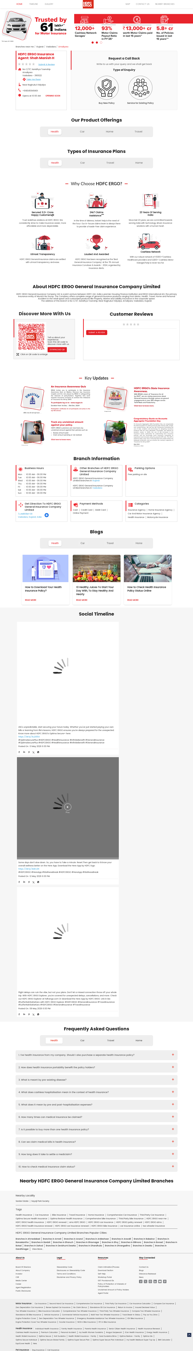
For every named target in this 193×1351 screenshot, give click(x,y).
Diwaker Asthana (55, 1116)
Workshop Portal (105, 983)
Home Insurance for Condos (94, 1095)
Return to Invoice (125, 1013)
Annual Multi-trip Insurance (139, 1063)
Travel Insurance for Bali (129, 1066)
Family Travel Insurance (88, 1063)
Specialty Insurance (47, 1109)
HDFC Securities (68, 1176)
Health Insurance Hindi (41, 1159)
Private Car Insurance (86, 1122)
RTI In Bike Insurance (107, 1028)
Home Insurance (71, 1142)
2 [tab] (96, 42)
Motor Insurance (87, 1142)
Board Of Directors (23, 973)
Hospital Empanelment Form (50, 1135)
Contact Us (143, 973)
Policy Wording (73, 1129)
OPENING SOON (52, 95)
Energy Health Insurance (157, 1038)
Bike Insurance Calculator (49, 1017)
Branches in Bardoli (41, 948)
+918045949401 (30, 90)
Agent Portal (103, 999)
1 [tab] (92, 42)
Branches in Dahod (33, 952)
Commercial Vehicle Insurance (75, 1021)
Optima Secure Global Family (52, 1046)
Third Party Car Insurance (115, 1010)
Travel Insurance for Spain (110, 1074)
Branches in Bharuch (63, 948)
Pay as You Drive (150, 1021)
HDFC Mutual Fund (85, 1176)
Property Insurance (100, 1091)
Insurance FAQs (51, 1149)
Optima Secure (45, 1042)
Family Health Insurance (71, 1035)
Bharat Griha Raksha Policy (67, 1095)
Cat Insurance (53, 1056)
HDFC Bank (37, 1169)
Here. (35, 1049)
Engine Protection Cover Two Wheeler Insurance (36, 1028)
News (141, 983)
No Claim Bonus (80, 1013)
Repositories (127, 1149)
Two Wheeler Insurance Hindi (85, 1159)
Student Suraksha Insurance (112, 1063)
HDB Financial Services (117, 1176)
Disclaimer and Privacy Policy (69, 983)
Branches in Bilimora (131, 948)
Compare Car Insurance (164, 1010)
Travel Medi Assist (78, 1149)
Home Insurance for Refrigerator (89, 1088)
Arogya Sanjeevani (114, 1038)
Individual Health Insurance (46, 1035)
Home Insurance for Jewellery (60, 1088)
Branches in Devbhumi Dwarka (61, 952)
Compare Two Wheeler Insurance (146, 1017)
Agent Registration (23, 993)
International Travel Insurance (125, 1078)
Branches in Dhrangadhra (117, 952)
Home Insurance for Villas (119, 1095)
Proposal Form (58, 1129)
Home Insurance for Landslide (28, 1091)
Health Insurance (44, 1122)
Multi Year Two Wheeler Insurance (105, 1021)
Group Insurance (136, 1105)
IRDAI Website (95, 1149)
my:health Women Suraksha (91, 1038)
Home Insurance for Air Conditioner (30, 1088)
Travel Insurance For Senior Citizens (30, 1066)
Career (18, 990)
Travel (110, 543)
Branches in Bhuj (110, 948)
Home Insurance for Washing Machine (133, 1084)
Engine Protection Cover (26, 1024)
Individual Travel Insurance (63, 1063)
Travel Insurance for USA (54, 1078)
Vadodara (51, 47)
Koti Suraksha (60, 1042)
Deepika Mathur (38, 1116)
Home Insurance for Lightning (118, 1088)
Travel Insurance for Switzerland (137, 1074)
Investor (19, 980)
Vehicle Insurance (51, 1021)
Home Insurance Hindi (110, 1159)
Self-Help (102, 980)
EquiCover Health (23, 1049)
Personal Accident (68, 1038)
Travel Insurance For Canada (154, 1066)
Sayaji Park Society (40, 907)
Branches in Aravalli (121, 945)
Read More (30, 600)
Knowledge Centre (111, 1149)
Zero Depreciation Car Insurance (29, 1013)
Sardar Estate (22, 907)
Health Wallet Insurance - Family (82, 1042)
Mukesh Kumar (71, 1116)
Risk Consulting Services (26, 1109)
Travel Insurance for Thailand (28, 1078)
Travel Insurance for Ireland (106, 1070)
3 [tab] (100, 42)
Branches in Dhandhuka (90, 952)
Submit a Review (46, 64)
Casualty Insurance (118, 1105)
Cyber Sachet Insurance (44, 1105)
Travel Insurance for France (52, 1070)
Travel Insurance (42, 1063)
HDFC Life (55, 1176)
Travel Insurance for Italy (131, 1070)
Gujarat (40, 47)
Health (55, 543)
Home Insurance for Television (101, 1084)
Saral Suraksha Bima (108, 1042)
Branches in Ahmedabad (28, 945)
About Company (23, 976)
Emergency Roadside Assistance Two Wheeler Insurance (100, 1024)
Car (83, 543)
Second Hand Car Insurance (61, 1010)
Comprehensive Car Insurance (89, 1010)
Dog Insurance (38, 1056)
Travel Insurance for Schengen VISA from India (68, 1066)
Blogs (141, 976)
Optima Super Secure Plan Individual (108, 1046)
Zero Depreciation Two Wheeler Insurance (56, 1024)
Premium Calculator (49, 1038)
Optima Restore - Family (130, 1042)
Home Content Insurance (26, 1095)
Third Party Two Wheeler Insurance (114, 1017)
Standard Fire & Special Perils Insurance (74, 1105)
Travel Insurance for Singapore (83, 1074)
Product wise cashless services (78, 1135)
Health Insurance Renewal (149, 1035)
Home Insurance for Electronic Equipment (151, 1088)
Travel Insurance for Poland (55, 1074)
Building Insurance (81, 1091)
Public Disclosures (23, 997)
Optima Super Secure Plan (79, 1046)
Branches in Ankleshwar (97, 945)
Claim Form (88, 1129)
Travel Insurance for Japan (156, 1070)
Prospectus (44, 1129)
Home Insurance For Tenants (47, 1084)
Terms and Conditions (66, 980)
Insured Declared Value (145, 1013)
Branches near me (25, 47)
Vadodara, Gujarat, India (30, 517)
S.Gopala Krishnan (88, 1116)
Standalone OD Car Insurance (102, 1013)
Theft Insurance (46, 1095)
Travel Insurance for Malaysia (28, 1074)
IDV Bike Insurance (135, 1024)
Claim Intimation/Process (108, 973)
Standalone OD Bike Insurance (28, 1021)
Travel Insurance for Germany (79, 1070)
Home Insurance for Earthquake (57, 1091)
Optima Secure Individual (26, 1046)
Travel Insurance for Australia (103, 1066)
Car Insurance (40, 1010)
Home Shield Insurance (157, 1091)
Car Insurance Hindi (62, 1159)
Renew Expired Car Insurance (58, 1013)
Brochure (33, 1129)
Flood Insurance (117, 1091)
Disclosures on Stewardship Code (71, 976)
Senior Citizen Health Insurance (122, 1035)
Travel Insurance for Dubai (27, 1070)
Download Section (105, 976)
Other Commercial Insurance (70, 1109)
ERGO (47, 1169)
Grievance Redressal (147, 980)
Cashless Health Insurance (27, 1038)
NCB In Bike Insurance (86, 1028)
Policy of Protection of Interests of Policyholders (112, 991)
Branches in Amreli (52, 945)
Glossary (65, 1149)
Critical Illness (103, 1122)
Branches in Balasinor (144, 945)
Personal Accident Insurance (109, 1142)
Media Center (21, 987)
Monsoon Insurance (135, 1091)
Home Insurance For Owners (74, 1084)
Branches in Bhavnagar (87, 948)
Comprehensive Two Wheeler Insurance (79, 1017)
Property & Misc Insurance (157, 1105)
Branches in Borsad (153, 948)
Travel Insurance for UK (100, 1078)
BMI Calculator (164, 1046)
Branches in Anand (73, 945)
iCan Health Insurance (134, 1038)
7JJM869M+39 (25, 514)
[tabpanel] (96, 26)
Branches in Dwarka (142, 952)
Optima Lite (147, 1042)
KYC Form (100, 1129)
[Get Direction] (46, 516)
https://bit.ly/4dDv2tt (82, 689)
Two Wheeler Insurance (25, 1017)
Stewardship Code (64, 973)
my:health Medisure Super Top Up (140, 1046)
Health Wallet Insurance (26, 1042)
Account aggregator (33, 1149)
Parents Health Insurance (95, 1035)
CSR (17, 983)
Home (139, 543)
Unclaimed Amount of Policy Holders (113, 996)
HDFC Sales (100, 1176)
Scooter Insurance (66, 1028)
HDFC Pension (136, 1176)
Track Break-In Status (131, 1021)
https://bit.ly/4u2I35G (29, 696)
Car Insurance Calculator (140, 1010)
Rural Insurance (100, 1105)
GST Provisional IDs (106, 987)
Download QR (57, 349)
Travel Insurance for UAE (77, 1078)
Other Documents (114, 1129)
